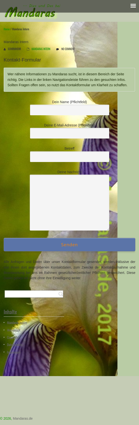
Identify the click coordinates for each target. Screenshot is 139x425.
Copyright (13, 337)
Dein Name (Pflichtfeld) (69, 107)
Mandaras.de (23, 418)
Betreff (69, 154)
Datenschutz (14, 344)
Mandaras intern (40, 49)
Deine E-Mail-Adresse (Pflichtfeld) (69, 130)
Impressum (14, 352)
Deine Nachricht (69, 188)
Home (7, 29)
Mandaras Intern (17, 322)
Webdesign (13, 329)
